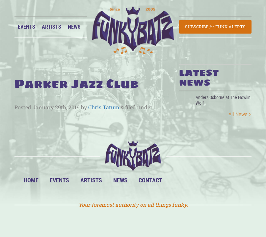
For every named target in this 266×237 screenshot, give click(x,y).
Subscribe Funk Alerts (215, 26)
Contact (150, 180)
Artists (51, 27)
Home (31, 180)
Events (26, 27)
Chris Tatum (103, 107)
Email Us (238, 183)
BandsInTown (178, 183)
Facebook (198, 183)
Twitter (218, 183)
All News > (240, 114)
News (74, 27)
